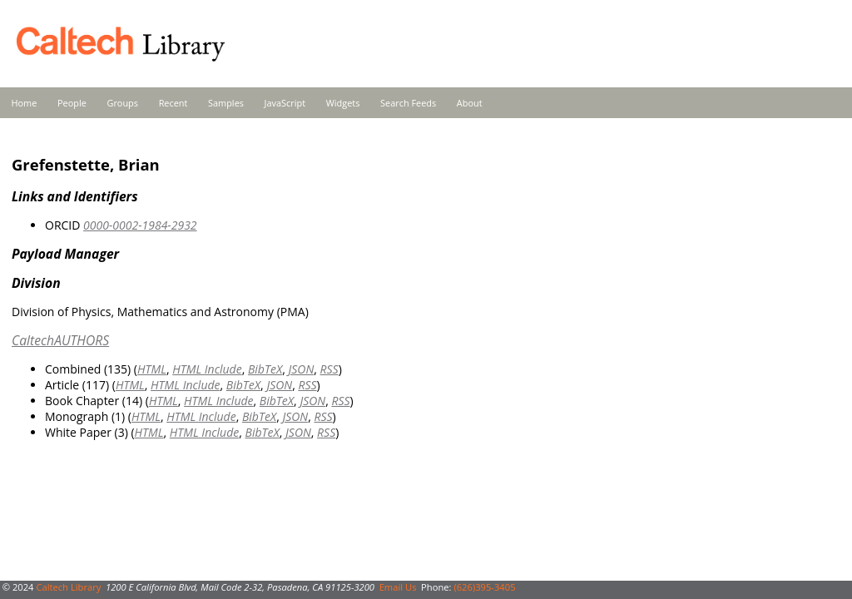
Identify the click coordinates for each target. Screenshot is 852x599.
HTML (151, 369)
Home (24, 103)
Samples (226, 103)
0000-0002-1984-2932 (140, 225)
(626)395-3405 (484, 587)
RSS (329, 369)
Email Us (398, 587)
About (470, 103)
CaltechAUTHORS (60, 340)
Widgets (343, 103)
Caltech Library (68, 587)
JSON (302, 369)
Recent (173, 103)
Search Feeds (408, 103)
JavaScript (285, 103)
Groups (122, 103)
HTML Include (206, 369)
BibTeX (265, 369)
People (72, 103)
